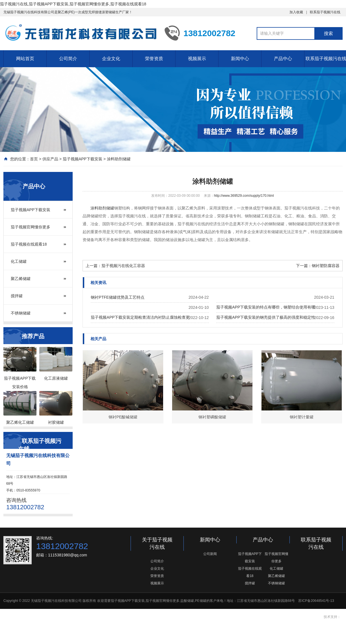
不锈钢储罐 (21, 313)
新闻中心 (240, 58)
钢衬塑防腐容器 (325, 265)
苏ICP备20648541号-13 (316, 601)
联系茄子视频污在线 (325, 12)
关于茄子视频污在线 (157, 543)
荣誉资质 (154, 58)
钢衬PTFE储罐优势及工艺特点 (117, 297)
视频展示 (197, 58)
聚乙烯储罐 (21, 278)
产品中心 (283, 58)
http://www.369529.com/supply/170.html (244, 196)
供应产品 (50, 159)
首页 (34, 159)
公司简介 (68, 58)
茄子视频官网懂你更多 (30, 227)
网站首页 (25, 58)
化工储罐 (19, 261)
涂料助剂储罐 (119, 159)
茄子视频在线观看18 (29, 244)
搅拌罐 (17, 296)
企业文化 (111, 58)
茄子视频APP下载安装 (82, 159)
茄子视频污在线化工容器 (123, 265)
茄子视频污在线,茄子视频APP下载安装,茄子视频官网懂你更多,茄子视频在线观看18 (73, 4)
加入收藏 (296, 12)
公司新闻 (210, 554)
